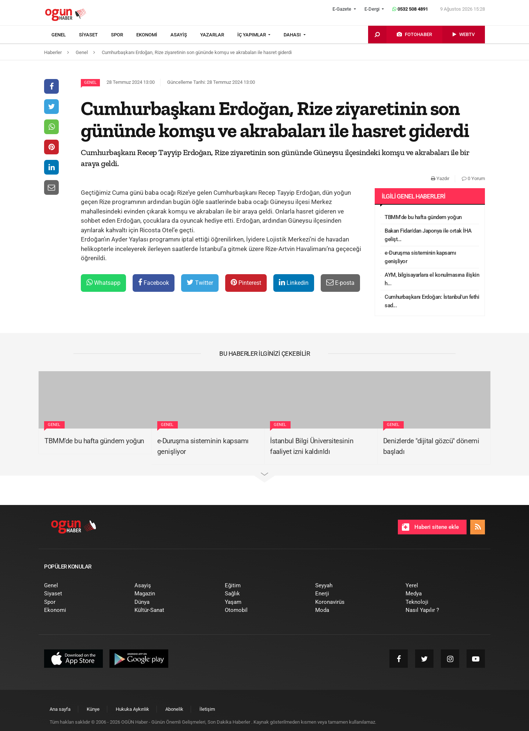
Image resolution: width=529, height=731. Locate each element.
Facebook (153, 282)
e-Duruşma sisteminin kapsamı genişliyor (420, 257)
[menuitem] (65, 35)
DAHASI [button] (293, 34)
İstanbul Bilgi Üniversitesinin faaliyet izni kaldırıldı (311, 446)
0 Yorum (473, 178)
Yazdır (440, 178)
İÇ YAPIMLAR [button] (252, 34)
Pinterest (246, 282)
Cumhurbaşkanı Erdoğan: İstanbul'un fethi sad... (432, 301)
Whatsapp (103, 282)
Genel (90, 82)
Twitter (200, 282)
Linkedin (294, 282)
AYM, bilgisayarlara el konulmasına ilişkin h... (432, 279)
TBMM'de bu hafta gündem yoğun (423, 217)
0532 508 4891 (410, 9)
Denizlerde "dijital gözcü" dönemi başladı (431, 446)
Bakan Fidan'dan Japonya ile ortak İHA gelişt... (428, 235)
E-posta (340, 282)
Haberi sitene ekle (430, 527)
